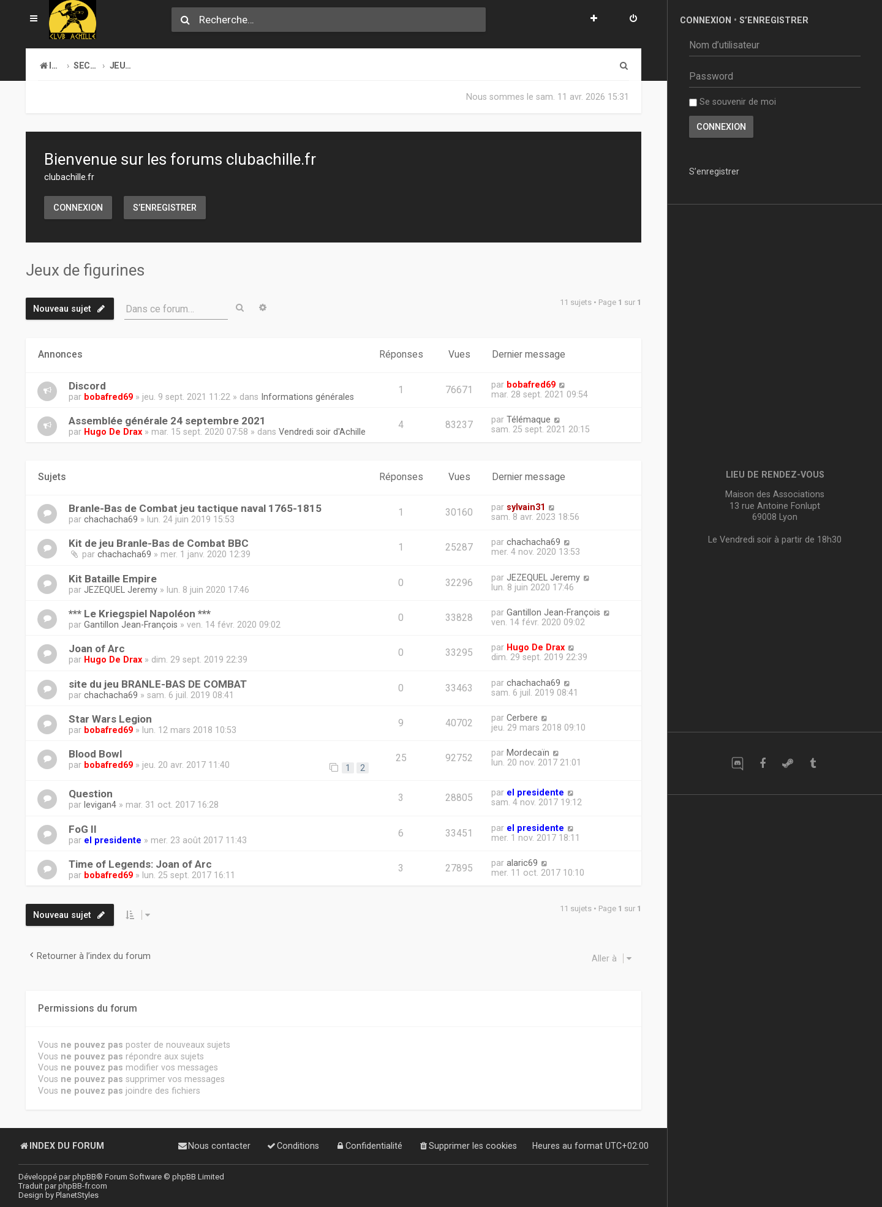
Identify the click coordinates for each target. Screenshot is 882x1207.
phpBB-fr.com (82, 1185)
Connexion (78, 207)
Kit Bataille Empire (113, 579)
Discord (87, 386)
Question (91, 794)
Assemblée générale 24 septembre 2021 (167, 421)
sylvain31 (526, 507)
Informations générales (307, 397)
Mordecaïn (528, 753)
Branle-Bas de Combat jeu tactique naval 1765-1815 (195, 508)
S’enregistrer (165, 207)
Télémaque (529, 419)
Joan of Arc (97, 648)
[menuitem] (633, 19)
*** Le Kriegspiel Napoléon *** (140, 613)
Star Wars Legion (110, 719)
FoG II (83, 829)
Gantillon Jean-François (131, 625)
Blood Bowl (95, 754)
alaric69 (522, 863)
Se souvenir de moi (732, 102)
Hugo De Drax (113, 432)
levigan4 (100, 805)
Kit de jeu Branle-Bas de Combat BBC (159, 543)
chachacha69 (111, 519)
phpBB (84, 1176)
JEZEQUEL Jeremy (120, 590)
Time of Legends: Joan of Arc (140, 864)
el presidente (535, 792)
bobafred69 (108, 397)
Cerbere (522, 718)
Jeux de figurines (85, 270)
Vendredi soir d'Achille (322, 432)
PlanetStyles (77, 1195)
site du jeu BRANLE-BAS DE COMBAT (158, 684)
